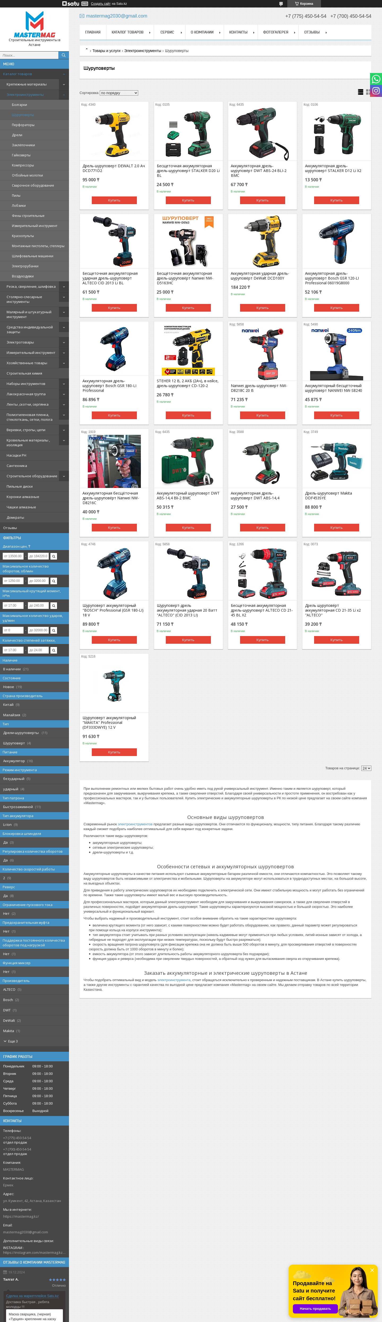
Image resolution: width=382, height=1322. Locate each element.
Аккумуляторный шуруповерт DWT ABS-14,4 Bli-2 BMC (188, 495)
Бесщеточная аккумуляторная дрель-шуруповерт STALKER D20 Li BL (188, 171)
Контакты (238, 32)
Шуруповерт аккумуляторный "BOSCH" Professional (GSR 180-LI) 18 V (113, 610)
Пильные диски (20, 486)
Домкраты (15, 517)
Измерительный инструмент (34, 226)
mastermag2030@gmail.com (25, 1232)
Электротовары (20, 342)
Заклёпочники (23, 145)
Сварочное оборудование (33, 185)
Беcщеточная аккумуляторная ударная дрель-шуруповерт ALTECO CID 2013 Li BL (110, 278)
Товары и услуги (106, 51)
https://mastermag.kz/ (21, 1216)
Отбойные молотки (27, 175)
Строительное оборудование (32, 476)
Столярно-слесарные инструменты (24, 299)
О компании (202, 32)
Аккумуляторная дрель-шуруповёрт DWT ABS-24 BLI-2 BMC (258, 171)
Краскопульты (23, 236)
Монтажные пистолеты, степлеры (38, 246)
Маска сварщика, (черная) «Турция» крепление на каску (32, 1316)
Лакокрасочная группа (26, 394)
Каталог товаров (17, 73)
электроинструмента (174, 980)
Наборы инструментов (26, 383)
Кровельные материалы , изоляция (28, 442)
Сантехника (17, 465)
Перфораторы (23, 125)
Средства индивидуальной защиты (30, 329)
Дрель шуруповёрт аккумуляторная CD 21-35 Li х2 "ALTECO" (333, 610)
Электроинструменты (25, 94)
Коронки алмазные (23, 496)
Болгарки (19, 104)
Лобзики (19, 205)
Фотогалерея (275, 32)
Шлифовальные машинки (32, 256)
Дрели (17, 135)
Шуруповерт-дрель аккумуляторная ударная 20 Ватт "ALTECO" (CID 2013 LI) (187, 610)
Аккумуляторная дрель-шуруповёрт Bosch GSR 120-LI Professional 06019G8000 (332, 278)
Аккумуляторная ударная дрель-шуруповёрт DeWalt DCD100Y (260, 276)
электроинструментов (135, 824)
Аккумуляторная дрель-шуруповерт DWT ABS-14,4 (255, 495)
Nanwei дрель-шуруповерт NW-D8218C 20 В (259, 388)
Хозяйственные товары (27, 362)
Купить (114, 200)
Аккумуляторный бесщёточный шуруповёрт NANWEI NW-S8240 (333, 388)
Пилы (16, 195)
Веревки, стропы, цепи (26, 429)
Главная (93, 32)
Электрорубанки (25, 266)
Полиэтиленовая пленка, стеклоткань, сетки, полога (30, 417)
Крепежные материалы (27, 84)
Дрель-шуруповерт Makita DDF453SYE (328, 495)
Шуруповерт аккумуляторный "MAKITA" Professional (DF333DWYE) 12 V (109, 722)
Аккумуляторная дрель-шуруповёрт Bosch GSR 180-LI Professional (109, 386)
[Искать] (63, 55)
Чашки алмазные (21, 507)
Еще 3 (13, 1041)
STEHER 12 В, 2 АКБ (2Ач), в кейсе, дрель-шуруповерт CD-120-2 (188, 383)
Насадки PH (16, 455)
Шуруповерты (23, 115)
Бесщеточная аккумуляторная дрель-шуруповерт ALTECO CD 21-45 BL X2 (262, 610)
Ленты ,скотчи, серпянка (28, 404)
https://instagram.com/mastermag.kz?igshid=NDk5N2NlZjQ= (34, 1252)
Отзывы (10, 527)
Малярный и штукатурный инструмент (29, 314)
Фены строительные (28, 215)
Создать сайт (101, 4)
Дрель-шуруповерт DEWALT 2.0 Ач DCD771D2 (114, 168)
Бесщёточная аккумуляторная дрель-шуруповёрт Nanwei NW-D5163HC (185, 278)
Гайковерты (21, 155)
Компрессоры (23, 165)
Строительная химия (24, 373)
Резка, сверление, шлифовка (31, 286)
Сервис (167, 32)
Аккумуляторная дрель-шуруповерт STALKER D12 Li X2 (333, 168)
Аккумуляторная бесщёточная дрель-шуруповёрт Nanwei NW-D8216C (111, 498)
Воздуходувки (23, 276)
